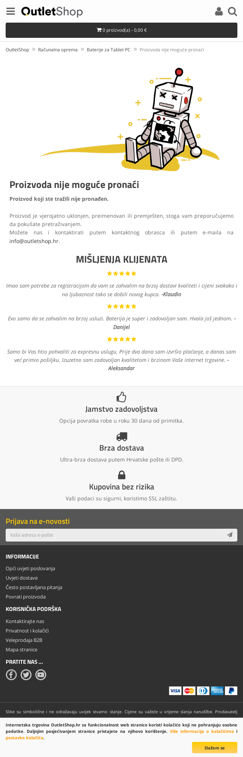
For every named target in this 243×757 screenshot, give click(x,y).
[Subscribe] (229, 535)
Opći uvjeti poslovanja (30, 568)
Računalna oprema (58, 49)
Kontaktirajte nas (25, 621)
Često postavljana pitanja (34, 587)
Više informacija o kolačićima (202, 731)
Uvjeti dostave (22, 577)
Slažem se (215, 748)
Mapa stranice (21, 649)
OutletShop (17, 49)
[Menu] (10, 12)
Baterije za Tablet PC (109, 49)
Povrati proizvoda (26, 596)
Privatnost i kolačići (27, 630)
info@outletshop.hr (33, 241)
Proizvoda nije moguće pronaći (172, 49)
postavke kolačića (24, 737)
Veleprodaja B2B (24, 640)
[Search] (232, 12)
